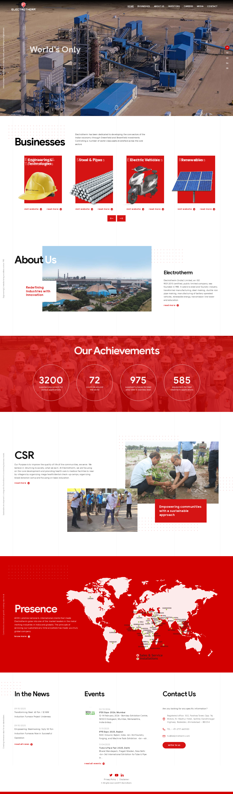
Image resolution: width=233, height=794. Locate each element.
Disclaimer (124, 779)
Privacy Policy (110, 779)
